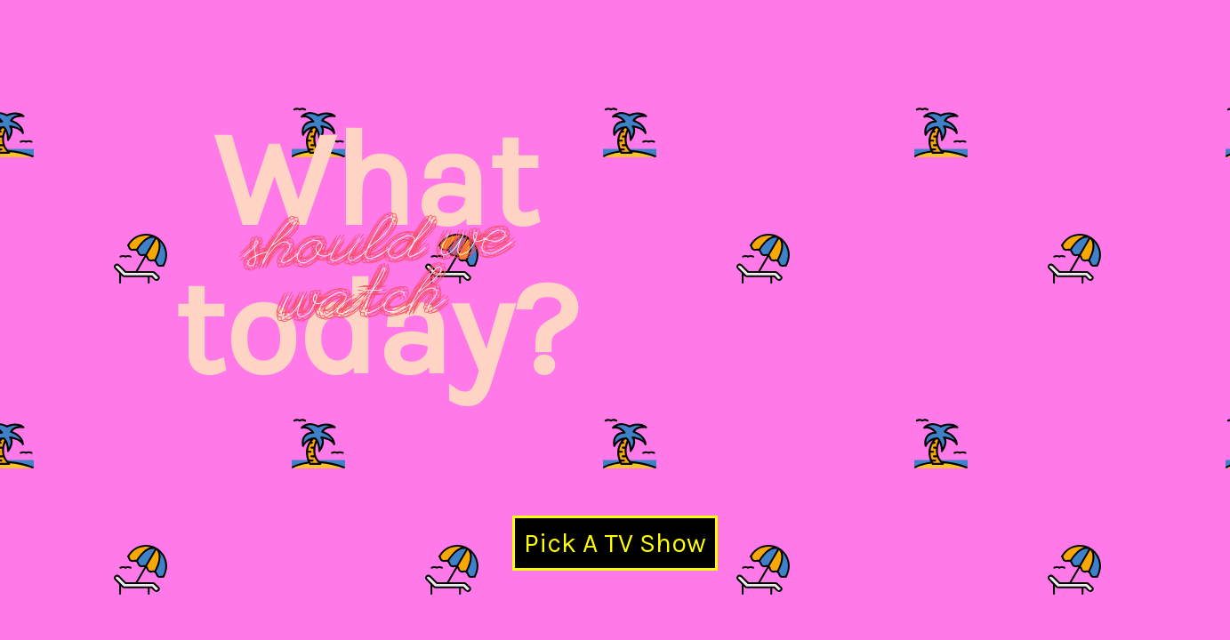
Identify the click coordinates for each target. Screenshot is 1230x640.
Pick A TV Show (615, 543)
